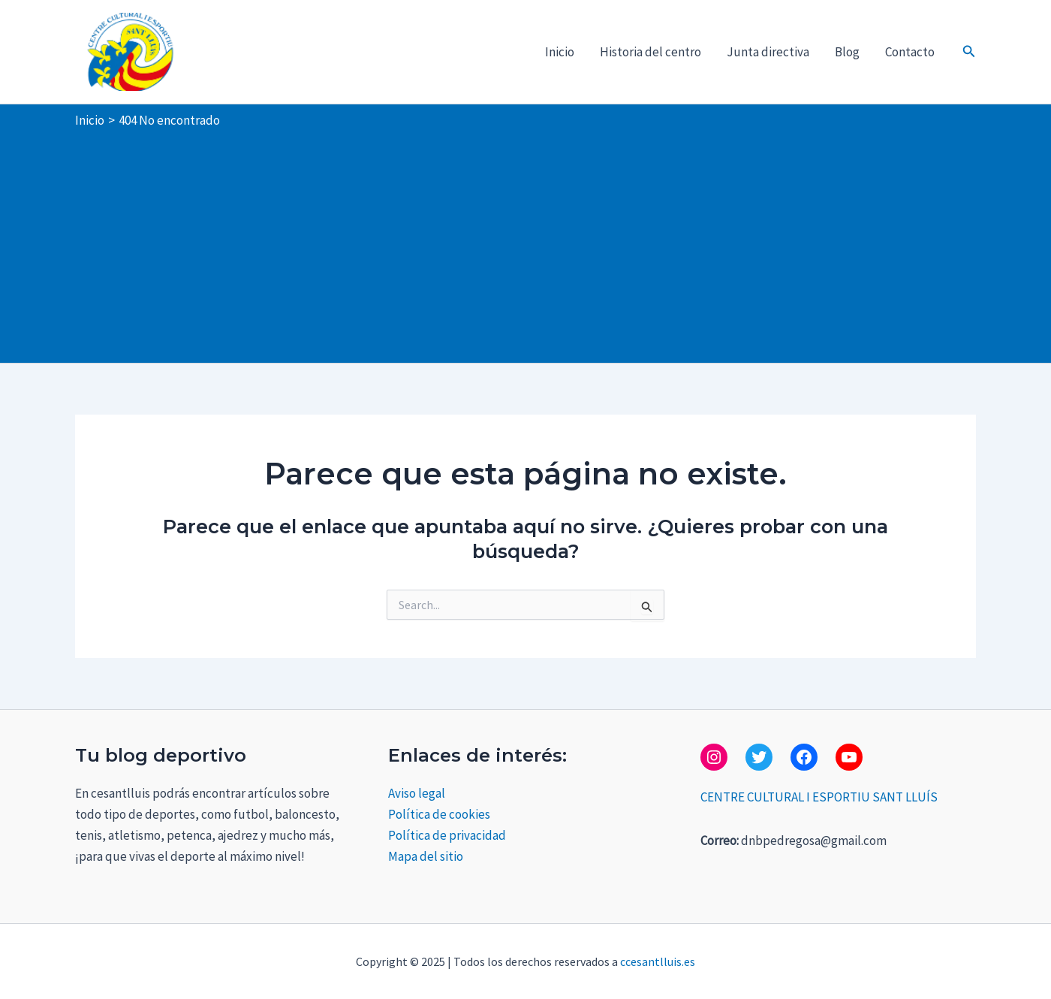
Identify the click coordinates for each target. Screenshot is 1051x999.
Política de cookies (439, 814)
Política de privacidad (447, 835)
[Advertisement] (525, 242)
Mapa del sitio (425, 856)
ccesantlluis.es (657, 961)
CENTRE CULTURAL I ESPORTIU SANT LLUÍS (819, 797)
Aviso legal (416, 793)
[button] (969, 52)
